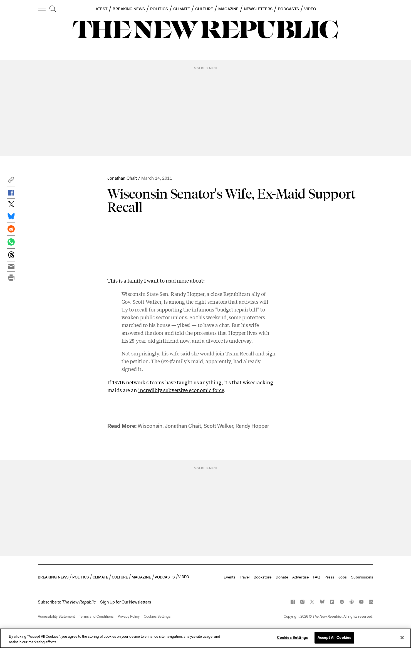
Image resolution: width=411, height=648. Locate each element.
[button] (11, 181)
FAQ (316, 577)
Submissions (362, 577)
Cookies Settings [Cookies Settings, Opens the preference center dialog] (292, 637)
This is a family (125, 280)
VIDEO (310, 8)
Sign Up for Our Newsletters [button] (125, 602)
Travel (244, 577)
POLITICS (159, 8)
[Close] (402, 637)
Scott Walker (218, 425)
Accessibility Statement (56, 616)
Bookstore (262, 577)
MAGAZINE (228, 8)
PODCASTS (288, 8)
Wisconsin (150, 425)
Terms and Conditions (96, 616)
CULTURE (204, 8)
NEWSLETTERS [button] (258, 8)
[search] (53, 9)
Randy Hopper (252, 425)
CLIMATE (181, 8)
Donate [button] (282, 577)
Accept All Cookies (334, 637)
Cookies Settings (157, 616)
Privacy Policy (129, 616)
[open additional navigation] (42, 9)
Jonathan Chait (122, 178)
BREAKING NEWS (129, 8)
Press (329, 577)
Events (230, 577)
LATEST (100, 8)
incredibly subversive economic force (181, 390)
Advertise (300, 577)
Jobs (342, 577)
